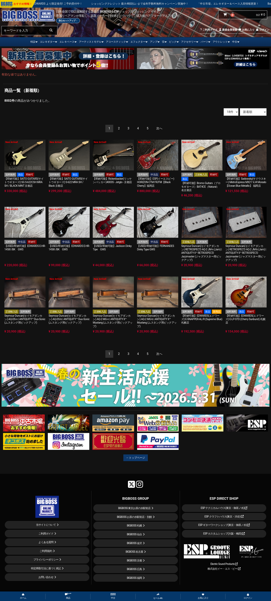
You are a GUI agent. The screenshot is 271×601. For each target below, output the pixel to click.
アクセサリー (188, 41)
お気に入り (246, 29)
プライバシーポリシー (45, 559)
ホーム (23, 596)
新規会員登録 (228, 29)
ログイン (262, 29)
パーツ (204, 41)
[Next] (159, 128)
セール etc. (158, 596)
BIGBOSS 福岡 (134, 577)
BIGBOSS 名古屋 (134, 551)
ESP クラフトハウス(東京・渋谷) (224, 516)
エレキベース (66, 41)
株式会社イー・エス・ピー (224, 568)
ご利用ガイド (208, 29)
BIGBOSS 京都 (134, 560)
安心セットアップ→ (68, 20)
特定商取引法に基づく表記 (46, 568)
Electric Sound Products (224, 563)
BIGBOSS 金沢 (134, 543)
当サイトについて (46, 524)
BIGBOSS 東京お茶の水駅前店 (134, 508)
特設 (32, 41)
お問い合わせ (45, 577)
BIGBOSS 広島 (134, 569)
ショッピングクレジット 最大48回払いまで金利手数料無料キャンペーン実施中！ (154, 3)
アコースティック (116, 41)
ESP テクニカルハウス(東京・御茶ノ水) (224, 507)
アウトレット (220, 41)
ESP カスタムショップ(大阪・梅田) (224, 533)
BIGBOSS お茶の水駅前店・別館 (134, 516)
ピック (173, 41)
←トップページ (135, 457)
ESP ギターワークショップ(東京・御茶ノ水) (224, 524)
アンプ (153, 41)
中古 (234, 41)
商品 (68, 596)
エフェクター (137, 41)
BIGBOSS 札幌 (134, 525)
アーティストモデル (90, 41)
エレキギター (47, 41)
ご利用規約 (46, 550)
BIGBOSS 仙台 (134, 534)
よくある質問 (45, 542)
